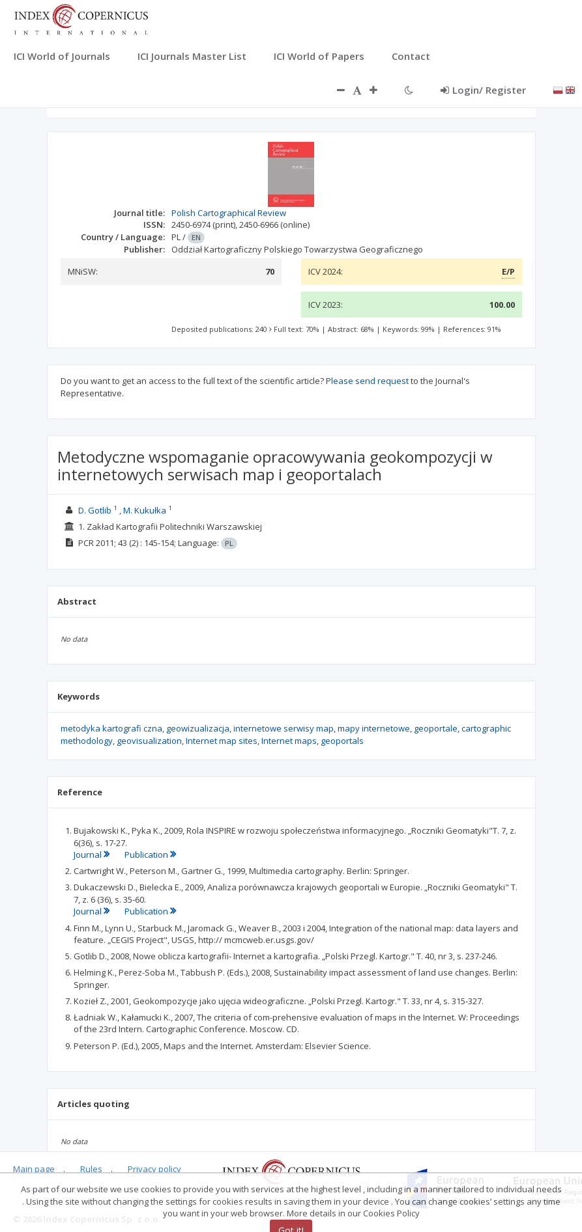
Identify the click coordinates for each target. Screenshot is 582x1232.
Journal (92, 854)
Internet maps (289, 740)
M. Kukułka (144, 510)
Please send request (367, 381)
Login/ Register (483, 89)
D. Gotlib (94, 510)
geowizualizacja (197, 728)
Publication (150, 854)
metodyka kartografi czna (111, 728)
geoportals (342, 740)
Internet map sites (221, 740)
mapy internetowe (374, 728)
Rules (91, 1169)
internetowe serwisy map (283, 728)
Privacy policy (154, 1169)
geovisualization (149, 740)
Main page (34, 1169)
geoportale (436, 728)
